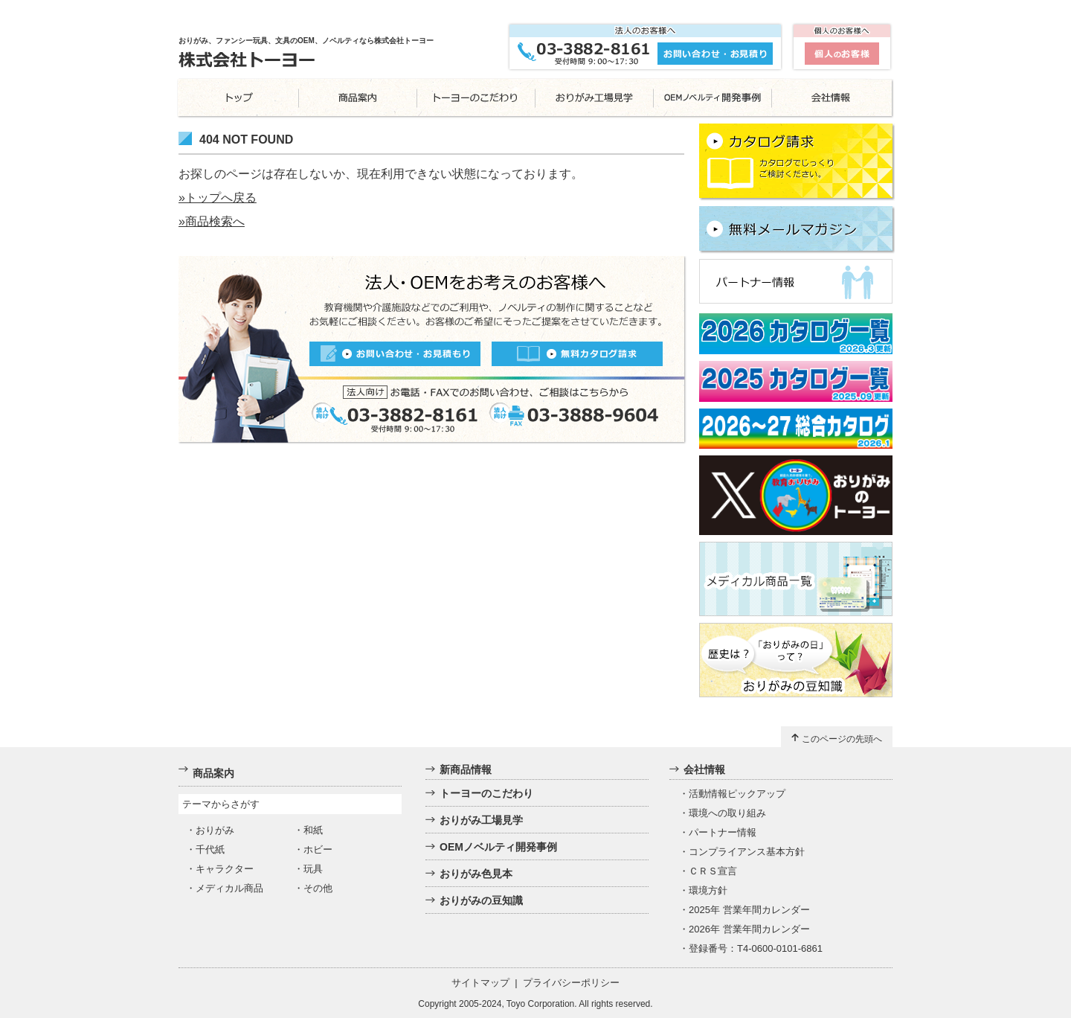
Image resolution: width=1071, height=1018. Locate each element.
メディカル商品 (229, 888)
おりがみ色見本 (476, 874)
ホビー (317, 849)
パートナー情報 (722, 832)
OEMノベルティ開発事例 (498, 847)
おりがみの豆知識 (481, 900)
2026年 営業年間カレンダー (749, 929)
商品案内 (213, 773)
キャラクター (225, 868)
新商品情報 (466, 769)
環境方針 (708, 890)
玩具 (313, 868)
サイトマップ (480, 982)
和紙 (313, 830)
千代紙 (210, 849)
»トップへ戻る (217, 197)
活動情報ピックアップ (737, 793)
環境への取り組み (727, 813)
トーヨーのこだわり (486, 793)
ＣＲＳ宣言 (713, 871)
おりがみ (215, 830)
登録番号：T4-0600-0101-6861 (756, 948)
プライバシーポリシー (571, 982)
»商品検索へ (211, 221)
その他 (317, 888)
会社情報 (704, 769)
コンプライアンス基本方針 (747, 851)
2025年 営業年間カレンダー (749, 909)
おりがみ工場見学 (481, 820)
